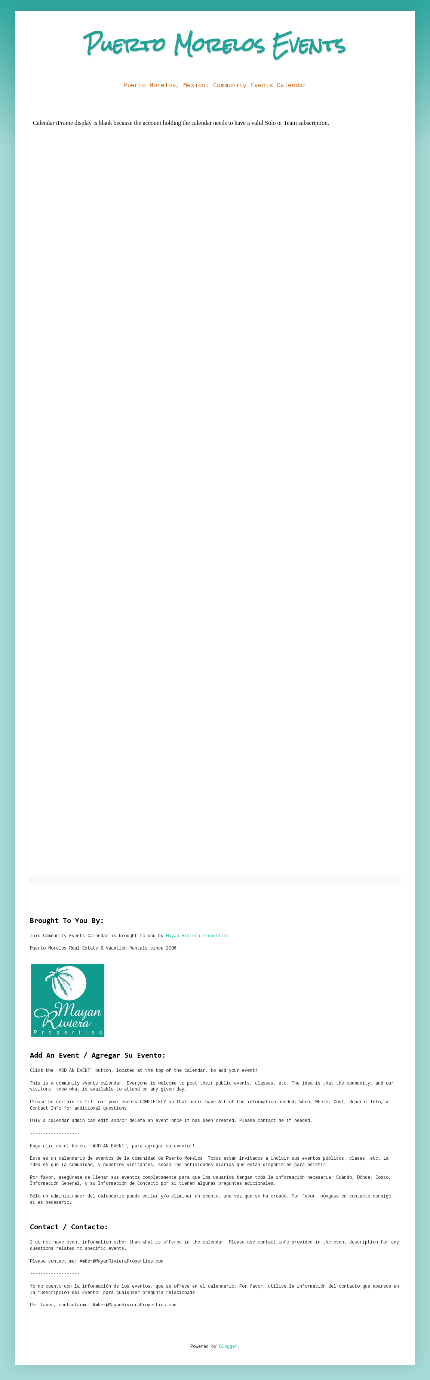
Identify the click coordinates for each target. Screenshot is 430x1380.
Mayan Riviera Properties (197, 936)
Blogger (228, 1346)
